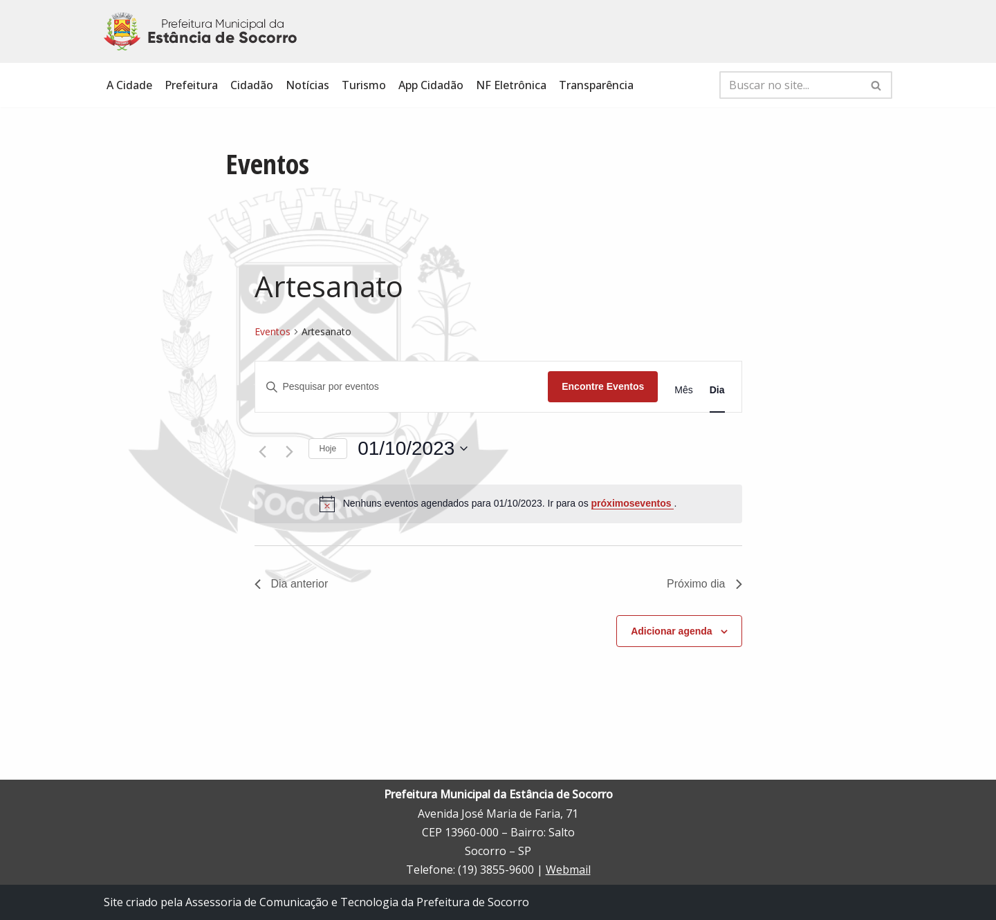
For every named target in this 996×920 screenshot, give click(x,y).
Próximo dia (704, 584)
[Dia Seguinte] (290, 452)
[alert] (498, 504)
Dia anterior (292, 584)
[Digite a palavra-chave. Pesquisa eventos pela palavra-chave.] (401, 387)
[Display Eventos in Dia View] (717, 390)
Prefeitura (191, 85)
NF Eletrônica (511, 85)
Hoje (328, 448)
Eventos (272, 331)
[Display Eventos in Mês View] (683, 390)
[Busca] (790, 85)
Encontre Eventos (603, 386)
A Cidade (129, 85)
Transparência (596, 85)
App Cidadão (430, 85)
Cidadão (251, 85)
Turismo (364, 85)
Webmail (568, 869)
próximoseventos (632, 503)
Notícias (307, 85)
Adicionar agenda (671, 631)
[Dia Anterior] (263, 452)
